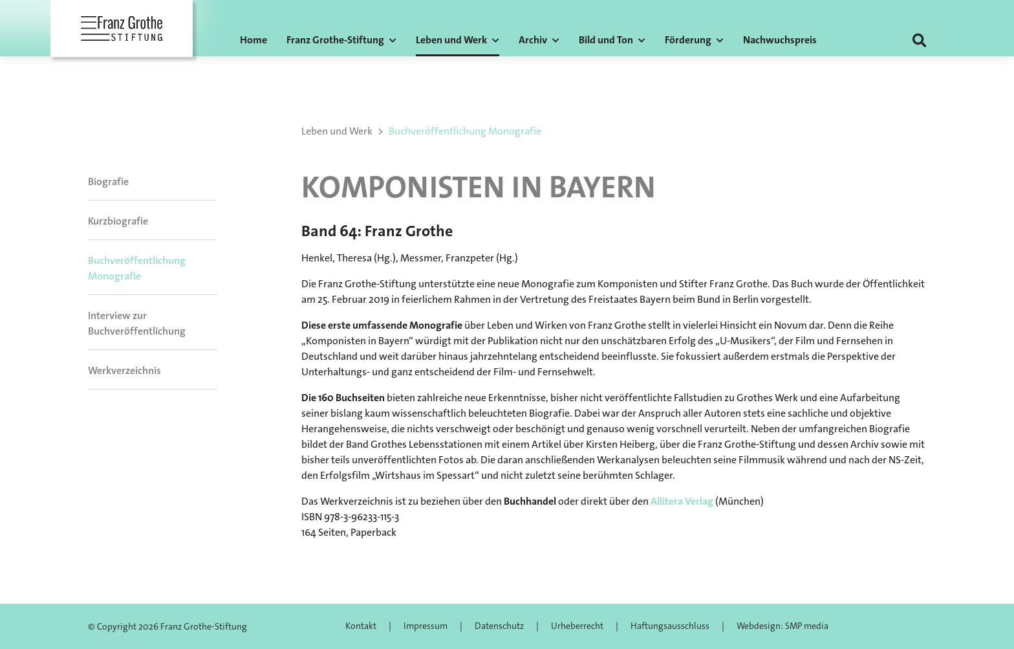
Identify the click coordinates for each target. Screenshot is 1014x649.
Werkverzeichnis (124, 370)
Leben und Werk (336, 131)
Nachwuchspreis (780, 40)
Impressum (426, 626)
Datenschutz (499, 626)
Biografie (108, 181)
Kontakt (360, 626)
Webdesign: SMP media (782, 626)
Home (253, 40)
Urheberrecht (577, 626)
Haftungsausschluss (670, 626)
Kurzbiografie (118, 221)
